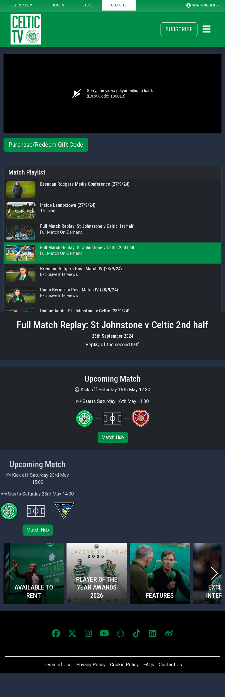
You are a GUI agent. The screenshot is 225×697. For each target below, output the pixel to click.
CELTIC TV (119, 5)
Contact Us (170, 664)
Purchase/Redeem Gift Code (45, 144)
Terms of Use (57, 664)
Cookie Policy (124, 664)
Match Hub (112, 437)
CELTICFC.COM (20, 5)
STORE (87, 5)
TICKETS (57, 5)
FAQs (148, 664)
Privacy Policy (90, 664)
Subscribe (179, 29)
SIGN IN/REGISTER (202, 5)
